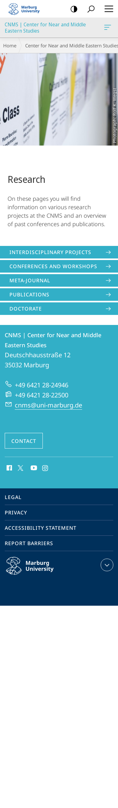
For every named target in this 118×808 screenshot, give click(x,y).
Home (9, 45)
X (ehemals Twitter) (19, 467)
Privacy (16, 512)
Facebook (9, 468)
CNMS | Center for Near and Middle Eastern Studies (107, 28)
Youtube (33, 468)
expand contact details (106, 565)
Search (88, 9)
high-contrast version (71, 9)
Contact (23, 441)
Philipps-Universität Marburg (36, 571)
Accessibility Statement (40, 527)
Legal (13, 497)
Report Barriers (29, 543)
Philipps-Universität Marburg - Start (27, 8)
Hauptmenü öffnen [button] (107, 8)
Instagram (45, 468)
